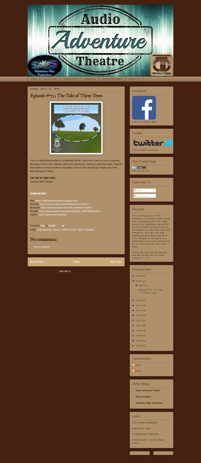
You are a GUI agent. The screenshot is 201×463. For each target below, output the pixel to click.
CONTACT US (134, 79)
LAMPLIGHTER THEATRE (145, 434)
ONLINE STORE (50, 79)
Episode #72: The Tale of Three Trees (151, 291)
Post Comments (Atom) (82, 271)
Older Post (116, 262)
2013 (139, 310)
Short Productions (86, 229)
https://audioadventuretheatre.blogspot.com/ (56, 200)
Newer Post (36, 262)
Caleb (138, 365)
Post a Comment (42, 246)
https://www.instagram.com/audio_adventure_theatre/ (66, 207)
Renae (138, 370)
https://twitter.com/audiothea (52, 214)
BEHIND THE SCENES (112, 79)
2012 (139, 315)
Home (77, 262)
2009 (139, 330)
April (141, 285)
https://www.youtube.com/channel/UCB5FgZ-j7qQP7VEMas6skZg (69, 211)
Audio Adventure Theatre (48, 229)
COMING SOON (70, 79)
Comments (140, 195)
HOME (34, 79)
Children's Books (69, 229)
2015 (139, 300)
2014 (139, 305)
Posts (138, 190)
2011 (139, 320)
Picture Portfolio (143, 396)
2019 (139, 281)
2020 (139, 276)
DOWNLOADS (90, 79)
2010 (139, 325)
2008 (139, 335)
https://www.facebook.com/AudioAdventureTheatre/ (64, 204)
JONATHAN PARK (141, 428)
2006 (139, 345)
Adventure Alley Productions (149, 402)
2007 (139, 340)
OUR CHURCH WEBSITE (145, 422)
